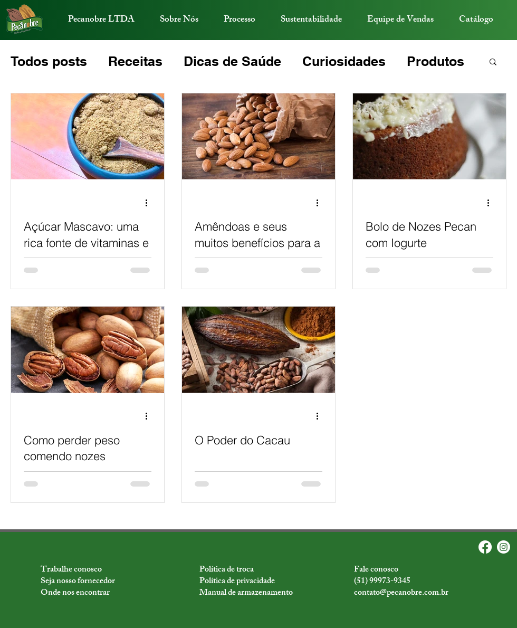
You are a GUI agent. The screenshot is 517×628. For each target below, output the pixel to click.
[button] (493, 62)
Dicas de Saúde (232, 61)
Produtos (435, 61)
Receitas (135, 61)
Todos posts (49, 61)
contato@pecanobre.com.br (401, 593)
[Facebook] (485, 547)
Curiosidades (344, 61)
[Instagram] (503, 547)
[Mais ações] (149, 202)
